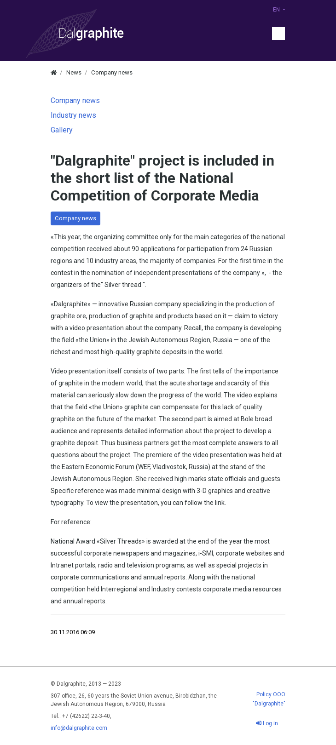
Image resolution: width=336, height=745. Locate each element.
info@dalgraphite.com (79, 728)
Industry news (73, 115)
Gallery (62, 130)
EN (277, 9)
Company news (75, 218)
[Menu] (278, 33)
